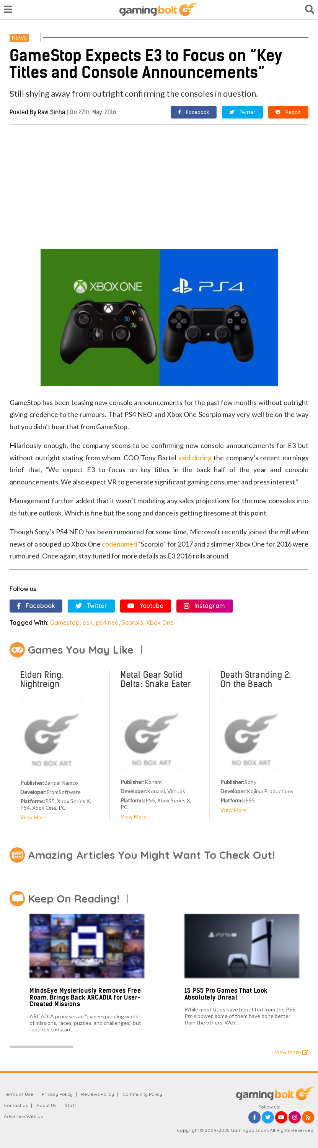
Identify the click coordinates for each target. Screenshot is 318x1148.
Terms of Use (18, 1094)
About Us (46, 1105)
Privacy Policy (57, 1094)
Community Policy (142, 1094)
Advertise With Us (23, 1116)
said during (195, 457)
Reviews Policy (97, 1094)
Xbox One (160, 622)
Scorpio (132, 622)
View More (33, 817)
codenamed (119, 544)
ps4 (88, 622)
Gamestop (65, 622)
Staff (70, 1105)
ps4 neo (107, 622)
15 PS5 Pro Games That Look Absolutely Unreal (226, 994)
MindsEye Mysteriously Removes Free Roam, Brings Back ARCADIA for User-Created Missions (85, 997)
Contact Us (16, 1105)
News (19, 38)
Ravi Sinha (51, 112)
